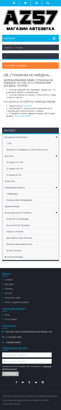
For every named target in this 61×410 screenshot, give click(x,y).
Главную (27, 105)
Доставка (9, 284)
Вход (7, 314)
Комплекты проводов (17, 219)
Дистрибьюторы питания (19, 238)
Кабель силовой (15, 231)
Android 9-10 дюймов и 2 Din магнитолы (27, 149)
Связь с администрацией (16, 302)
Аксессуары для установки (31, 213)
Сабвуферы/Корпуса (31, 187)
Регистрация (11, 319)
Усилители (9, 181)
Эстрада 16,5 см (15, 168)
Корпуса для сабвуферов (19, 200)
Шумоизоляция (12, 206)
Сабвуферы (12, 193)
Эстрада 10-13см (15, 162)
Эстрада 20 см (14, 174)
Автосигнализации (13, 257)
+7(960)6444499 (13, 342)
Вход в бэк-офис (13, 297)
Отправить (10, 374)
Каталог (9, 293)
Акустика (31, 156)
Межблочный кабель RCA (19, 244)
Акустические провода (18, 225)
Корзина (9, 288)
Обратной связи (22, 115)
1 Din (9, 143)
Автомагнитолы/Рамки (31, 137)
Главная (9, 279)
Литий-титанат (14, 250)
